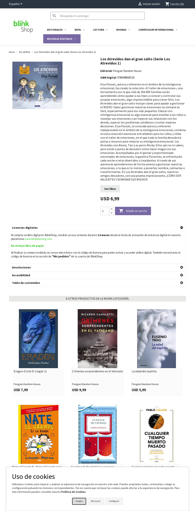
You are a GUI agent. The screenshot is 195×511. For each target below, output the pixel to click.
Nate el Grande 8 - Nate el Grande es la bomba (37, 442)
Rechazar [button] (95, 501)
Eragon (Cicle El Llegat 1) (30, 344)
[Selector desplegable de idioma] (16, 4)
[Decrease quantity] (111, 213)
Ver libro (110, 189)
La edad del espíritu (144, 344)
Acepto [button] (79, 501)
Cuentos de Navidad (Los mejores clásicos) (92, 442)
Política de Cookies (73, 491)
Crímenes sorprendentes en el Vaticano (97, 344)
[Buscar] (97, 16)
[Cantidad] (104, 211)
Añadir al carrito (133, 211)
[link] (38, 325)
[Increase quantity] (111, 209)
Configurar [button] (114, 501)
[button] (97, 227)
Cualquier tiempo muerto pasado (153, 440)
